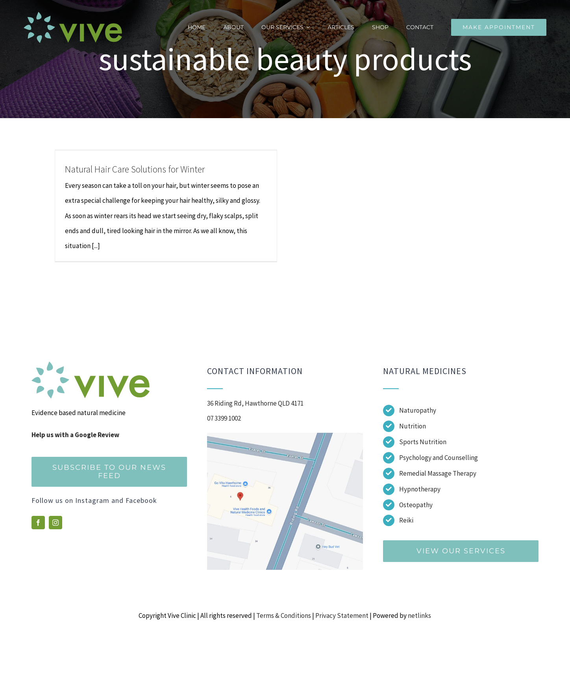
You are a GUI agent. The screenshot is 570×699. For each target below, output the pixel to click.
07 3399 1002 (224, 418)
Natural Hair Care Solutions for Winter (135, 169)
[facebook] (38, 522)
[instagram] (55, 522)
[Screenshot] (285, 436)
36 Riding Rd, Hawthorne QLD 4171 (255, 403)
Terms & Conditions (283, 615)
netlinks (419, 615)
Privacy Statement (341, 615)
